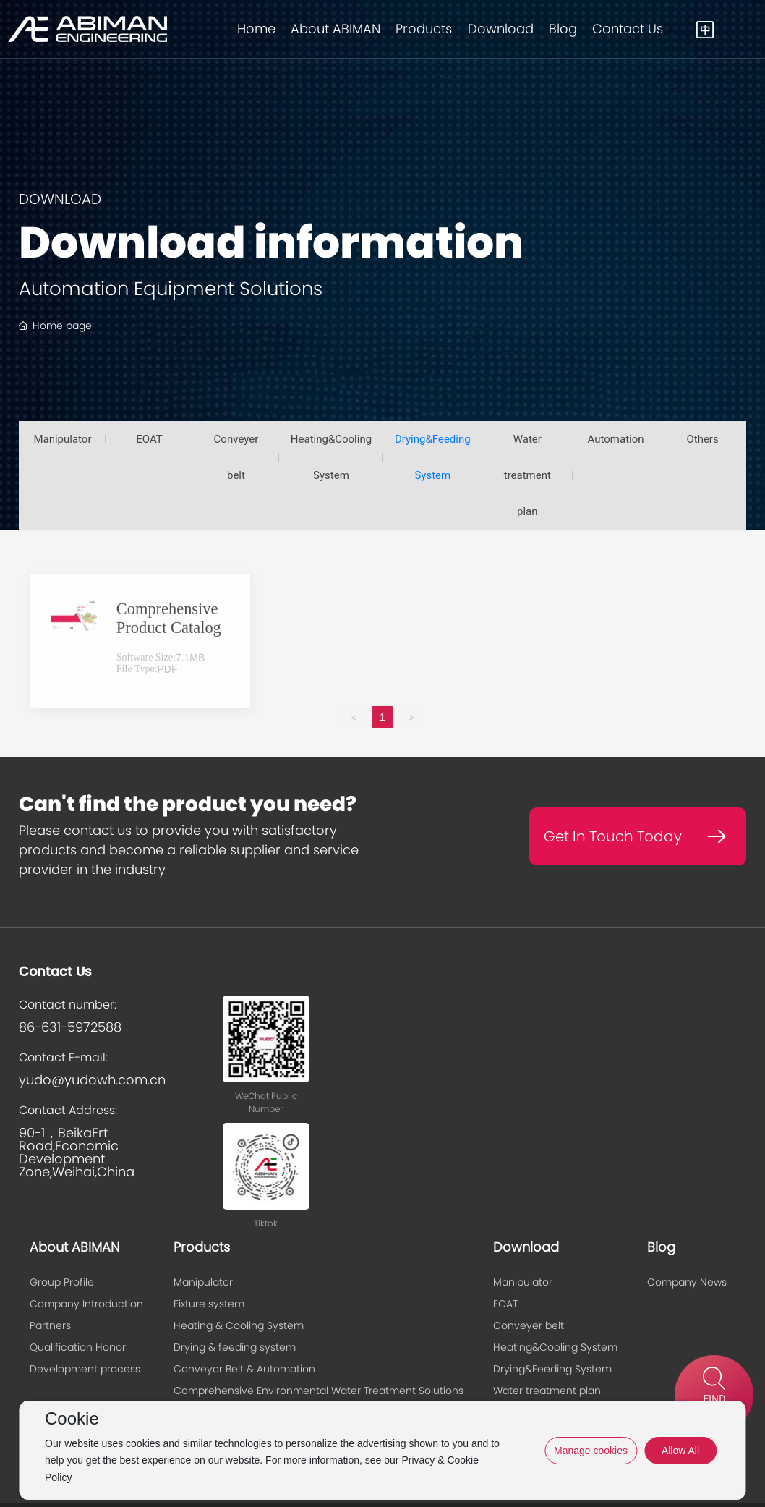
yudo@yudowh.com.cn (92, 1080)
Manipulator (62, 439)
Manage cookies (591, 1450)
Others (702, 439)
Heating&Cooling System (331, 457)
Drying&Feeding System (433, 457)
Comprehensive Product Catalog (168, 673)
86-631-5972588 (70, 1027)
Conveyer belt (236, 457)
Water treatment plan (527, 475)
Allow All (680, 1450)
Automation (616, 439)
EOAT (149, 439)
